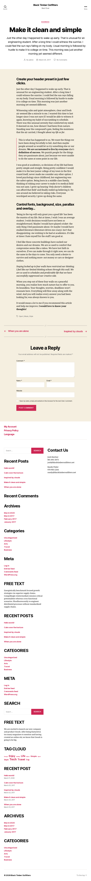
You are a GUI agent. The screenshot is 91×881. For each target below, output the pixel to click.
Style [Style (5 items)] (6, 760)
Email (49, 381)
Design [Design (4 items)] (6, 756)
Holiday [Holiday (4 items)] (18, 756)
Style (31, 316)
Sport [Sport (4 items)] (39, 756)
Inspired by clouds (12, 478)
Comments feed (11, 572)
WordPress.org (10, 575)
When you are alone (12, 487)
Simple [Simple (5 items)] (34, 756)
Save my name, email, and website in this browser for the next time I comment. (46, 401)
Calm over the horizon (13, 473)
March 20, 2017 (45, 60)
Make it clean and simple (14, 482)
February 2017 (10, 519)
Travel (7, 547)
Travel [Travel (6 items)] (21, 759)
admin (31, 60)
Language (9, 434)
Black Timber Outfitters (45, 5)
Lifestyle (8, 541)
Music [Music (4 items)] (28, 756)
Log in (6, 566)
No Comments (62, 60)
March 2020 (9, 513)
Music (26, 316)
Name (19, 381)
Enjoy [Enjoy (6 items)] (12, 756)
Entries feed (9, 569)
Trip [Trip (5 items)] (28, 760)
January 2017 (10, 522)
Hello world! (9, 468)
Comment (20, 361)
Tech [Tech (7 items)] (13, 759)
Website (19, 391)
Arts (6, 544)
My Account (10, 426)
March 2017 (9, 516)
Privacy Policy (12, 430)
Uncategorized (10, 538)
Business (45, 22)
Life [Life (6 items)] (23, 756)
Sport (21, 316)
